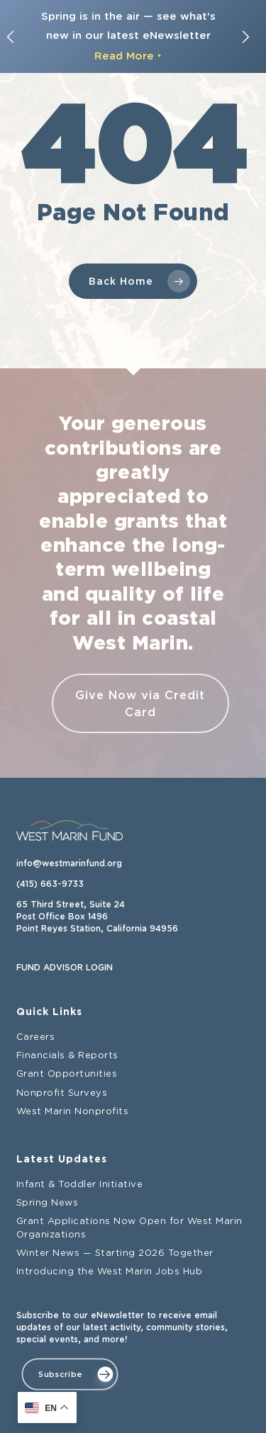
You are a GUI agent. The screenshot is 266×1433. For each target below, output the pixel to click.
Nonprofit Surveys (62, 1092)
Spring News (47, 1203)
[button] (69, 1374)
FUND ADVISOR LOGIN (64, 967)
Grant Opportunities (67, 1074)
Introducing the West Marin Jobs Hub (109, 1271)
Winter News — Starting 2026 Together (115, 1253)
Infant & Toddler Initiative (79, 1184)
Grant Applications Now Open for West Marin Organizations (129, 1228)
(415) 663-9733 (50, 884)
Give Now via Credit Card (140, 703)
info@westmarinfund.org (69, 863)
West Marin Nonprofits (72, 1111)
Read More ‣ (128, 55)
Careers (35, 1037)
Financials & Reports (67, 1055)
